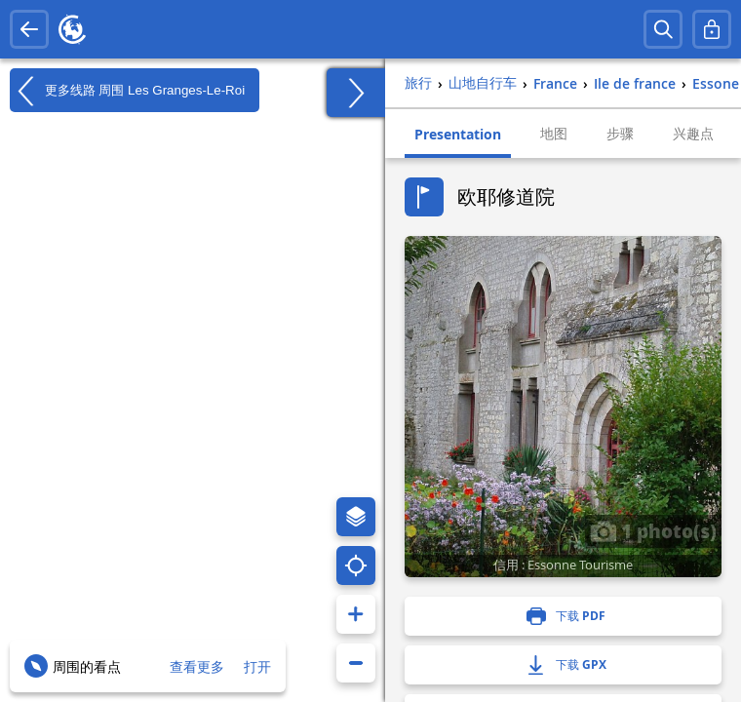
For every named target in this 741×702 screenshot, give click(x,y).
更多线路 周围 (127, 90)
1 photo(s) (653, 530)
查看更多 (197, 666)
